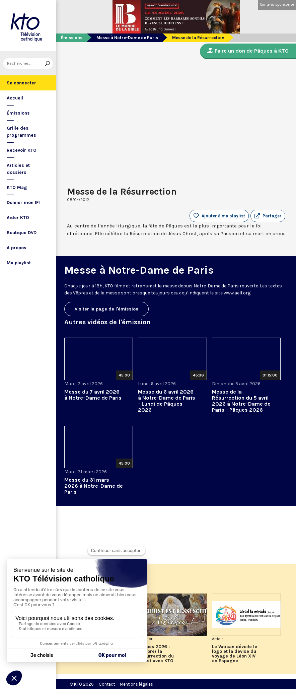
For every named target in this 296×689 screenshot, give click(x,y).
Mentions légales (136, 684)
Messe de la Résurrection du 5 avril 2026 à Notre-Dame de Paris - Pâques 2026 (241, 401)
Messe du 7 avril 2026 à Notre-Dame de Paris (93, 395)
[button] (267, 216)
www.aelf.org (237, 293)
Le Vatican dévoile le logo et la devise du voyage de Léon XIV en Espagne (234, 653)
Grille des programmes (21, 131)
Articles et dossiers (18, 168)
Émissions (18, 113)
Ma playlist (19, 263)
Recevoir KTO (21, 150)
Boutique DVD (21, 232)
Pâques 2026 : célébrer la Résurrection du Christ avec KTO (156, 653)
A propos (16, 248)
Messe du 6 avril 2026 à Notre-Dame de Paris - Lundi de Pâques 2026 (166, 401)
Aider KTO (18, 217)
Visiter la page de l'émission (106, 309)
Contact (107, 684)
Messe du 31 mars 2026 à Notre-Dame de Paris (93, 486)
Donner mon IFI (23, 202)
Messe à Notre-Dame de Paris (127, 37)
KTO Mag (17, 187)
